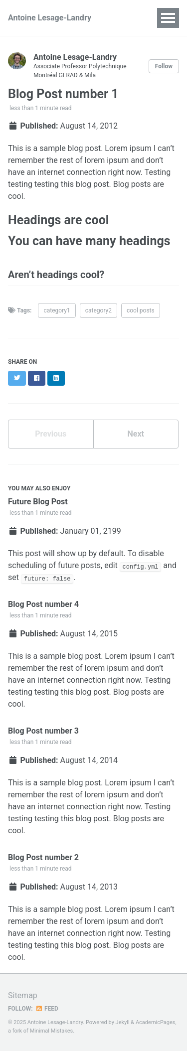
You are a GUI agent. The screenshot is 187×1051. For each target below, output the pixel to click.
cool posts (141, 310)
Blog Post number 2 (43, 857)
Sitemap (22, 995)
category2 (98, 310)
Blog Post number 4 (43, 604)
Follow (164, 66)
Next (136, 434)
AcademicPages (156, 1022)
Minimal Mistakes (51, 1031)
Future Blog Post (38, 501)
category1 (56, 310)
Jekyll (123, 1022)
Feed (46, 1008)
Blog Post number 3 (43, 731)
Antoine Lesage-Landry (49, 17)
